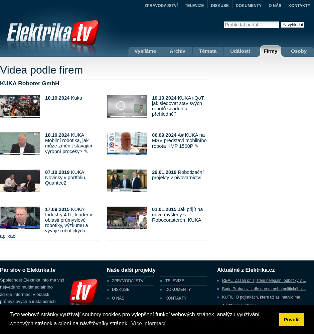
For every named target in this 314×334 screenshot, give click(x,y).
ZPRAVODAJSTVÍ (161, 5)
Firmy (270, 51)
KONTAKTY (299, 5)
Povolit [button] (292, 319)
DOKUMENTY (249, 5)
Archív (177, 51)
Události (240, 51)
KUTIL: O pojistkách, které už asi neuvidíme (261, 297)
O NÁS (275, 5)
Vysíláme (145, 51)
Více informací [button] (148, 323)
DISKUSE (220, 5)
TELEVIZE (194, 5)
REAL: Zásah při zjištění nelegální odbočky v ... (264, 280)
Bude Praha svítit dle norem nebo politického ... (264, 289)
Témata (208, 51)
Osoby (299, 51)
